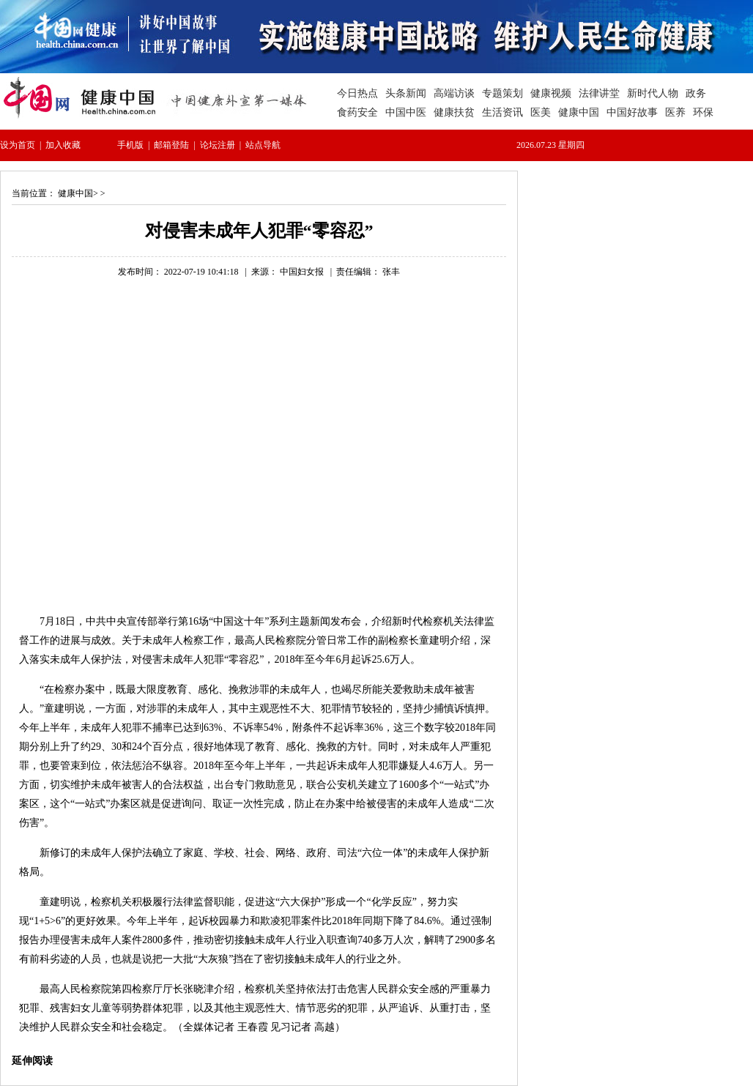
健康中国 (75, 193)
